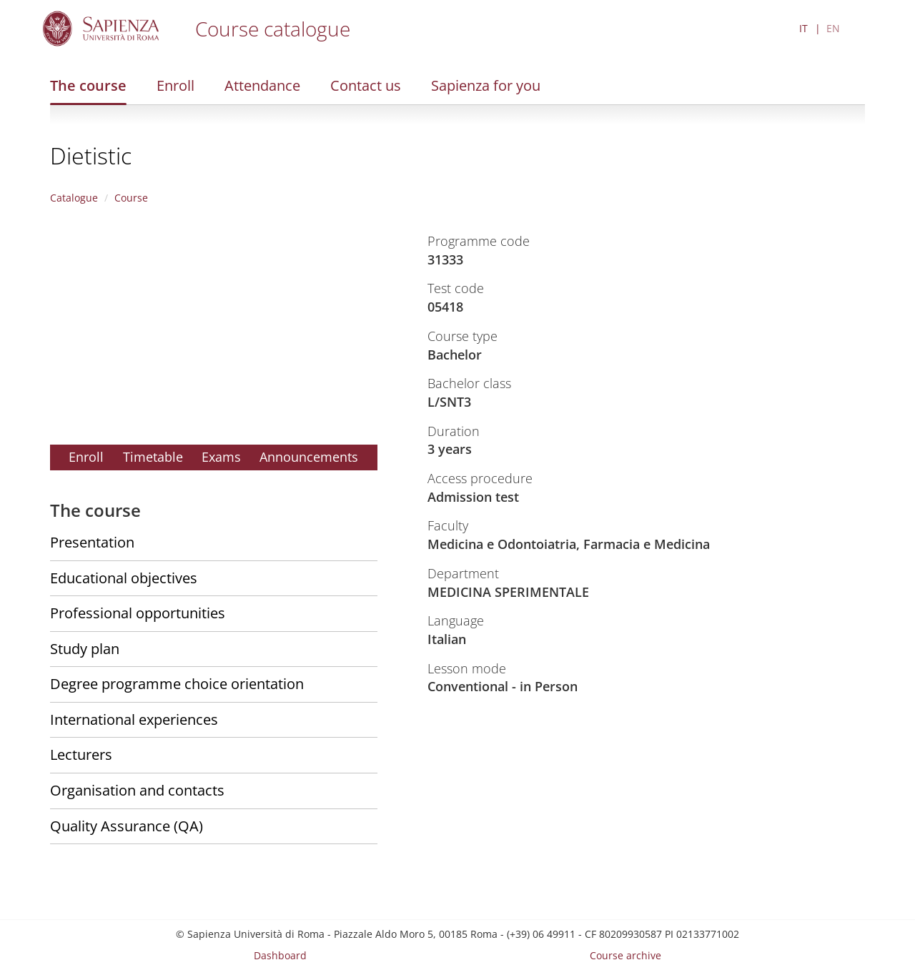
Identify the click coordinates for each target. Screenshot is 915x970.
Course (131, 197)
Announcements (308, 456)
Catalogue (74, 197)
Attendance (262, 85)
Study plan (84, 648)
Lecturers (81, 754)
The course (88, 85)
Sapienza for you (485, 85)
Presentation (92, 542)
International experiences (134, 719)
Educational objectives (123, 578)
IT (803, 28)
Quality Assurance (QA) (126, 826)
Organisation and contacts (137, 790)
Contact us (365, 85)
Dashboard (280, 955)
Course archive (625, 955)
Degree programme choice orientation (177, 683)
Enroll (175, 85)
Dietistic (91, 155)
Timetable (153, 456)
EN (833, 28)
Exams (221, 456)
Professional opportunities (137, 613)
